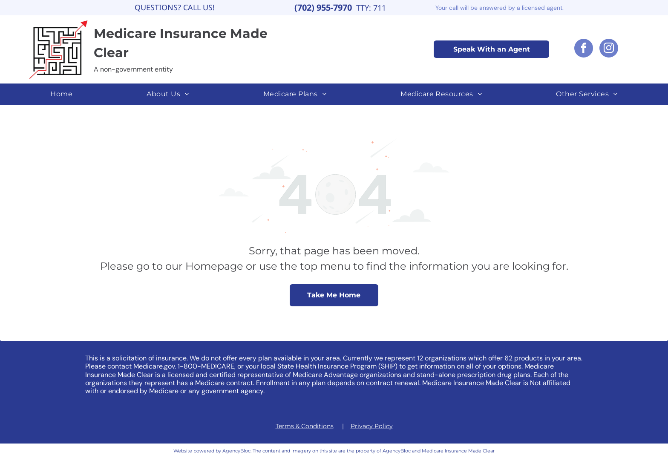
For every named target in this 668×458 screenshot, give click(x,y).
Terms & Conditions (305, 426)
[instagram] (608, 49)
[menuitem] (61, 94)
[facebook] (583, 49)
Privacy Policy (372, 426)
